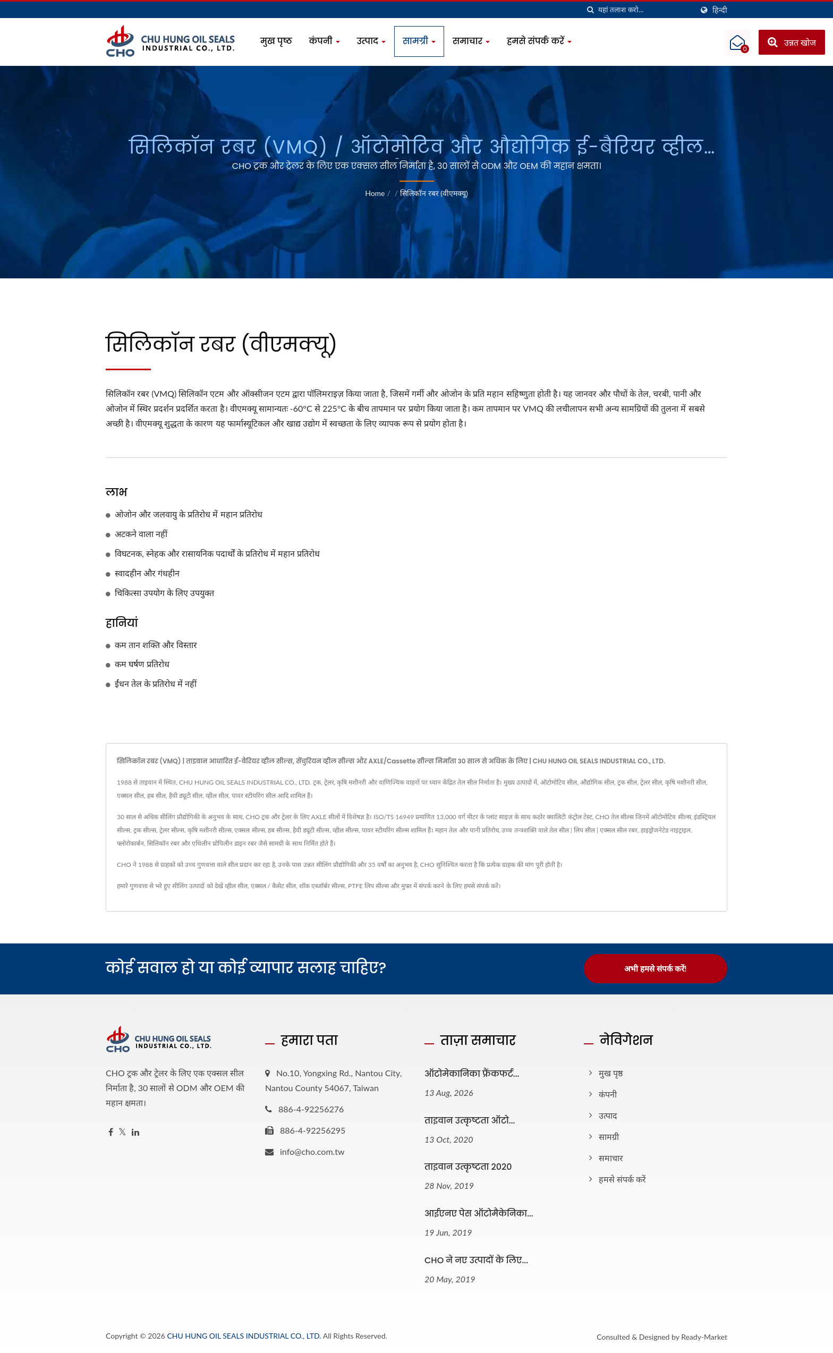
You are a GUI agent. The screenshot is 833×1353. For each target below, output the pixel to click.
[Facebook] (110, 1132)
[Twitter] (122, 1132)
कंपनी (324, 41)
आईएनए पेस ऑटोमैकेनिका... (478, 1213)
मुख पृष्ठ (276, 41)
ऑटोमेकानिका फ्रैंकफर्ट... (471, 1073)
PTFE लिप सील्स (368, 886)
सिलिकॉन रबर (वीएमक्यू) (434, 193)
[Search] (645, 10)
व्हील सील (236, 886)
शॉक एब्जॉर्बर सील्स (322, 886)
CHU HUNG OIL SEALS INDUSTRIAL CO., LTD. (244, 1335)
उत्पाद (371, 41)
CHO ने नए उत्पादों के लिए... (476, 1260)
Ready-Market (704, 1336)
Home (375, 193)
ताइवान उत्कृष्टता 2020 (468, 1167)
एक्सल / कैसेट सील (273, 886)
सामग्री (419, 41)
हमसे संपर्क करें (539, 41)
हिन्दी (719, 10)
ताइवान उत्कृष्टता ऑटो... (469, 1120)
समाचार (471, 41)
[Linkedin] (135, 1132)
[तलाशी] (590, 10)
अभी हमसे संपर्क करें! (655, 968)
